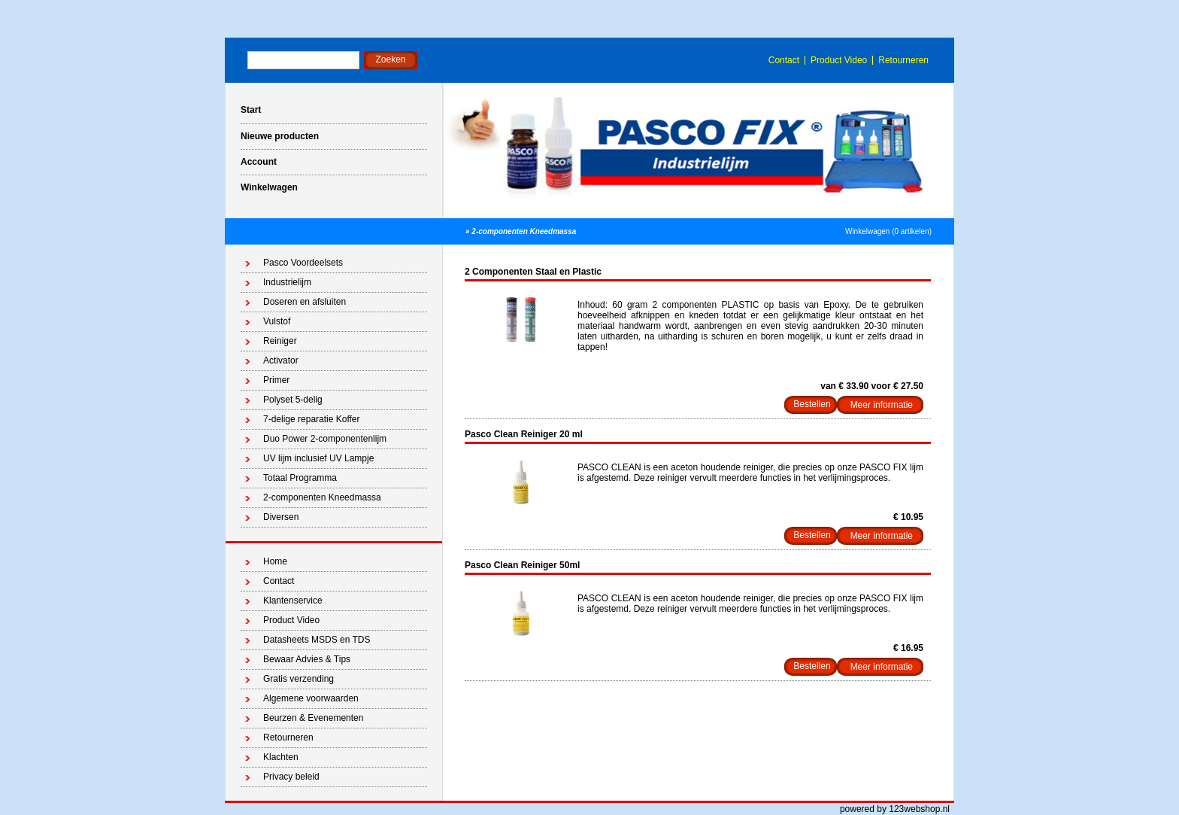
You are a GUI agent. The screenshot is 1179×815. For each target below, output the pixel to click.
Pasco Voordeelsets (303, 262)
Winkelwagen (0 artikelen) (888, 231)
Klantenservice (293, 600)
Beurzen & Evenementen (313, 718)
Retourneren (903, 60)
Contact (783, 60)
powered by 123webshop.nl (895, 809)
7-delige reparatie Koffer (311, 419)
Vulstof (276, 321)
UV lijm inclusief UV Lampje (318, 458)
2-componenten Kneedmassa (523, 231)
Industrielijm (287, 282)
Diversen (281, 517)
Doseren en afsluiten (304, 302)
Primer (276, 380)
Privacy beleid (291, 776)
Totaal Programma (300, 478)
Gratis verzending (298, 679)
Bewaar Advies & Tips (306, 659)
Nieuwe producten (280, 136)
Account (259, 162)
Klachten (281, 757)
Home (275, 561)
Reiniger (280, 341)
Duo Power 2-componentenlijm (324, 438)
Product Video (839, 60)
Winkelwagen (269, 187)
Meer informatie (881, 405)
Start (251, 110)
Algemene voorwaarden (311, 698)
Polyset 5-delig (293, 399)
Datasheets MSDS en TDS (317, 639)
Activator (281, 360)
